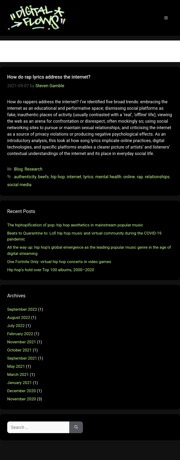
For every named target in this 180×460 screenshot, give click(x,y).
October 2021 (19, 350)
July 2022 (16, 325)
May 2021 (16, 366)
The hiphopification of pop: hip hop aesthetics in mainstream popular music (75, 225)
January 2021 (19, 382)
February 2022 (20, 333)
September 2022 (22, 309)
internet (74, 176)
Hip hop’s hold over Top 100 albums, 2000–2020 (50, 269)
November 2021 (21, 341)
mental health (108, 176)
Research (34, 169)
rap (140, 176)
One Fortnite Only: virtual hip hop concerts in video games (59, 261)
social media (19, 184)
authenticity (25, 176)
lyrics (88, 176)
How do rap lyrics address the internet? (48, 77)
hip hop (58, 176)
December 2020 (21, 390)
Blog (18, 169)
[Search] (76, 427)
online (129, 176)
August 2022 (18, 317)
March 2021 (18, 374)
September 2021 (22, 358)
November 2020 (21, 399)
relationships (157, 176)
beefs (43, 176)
